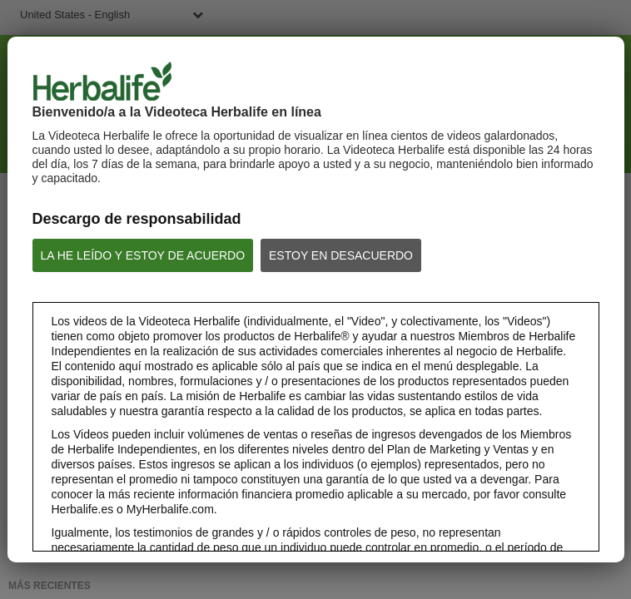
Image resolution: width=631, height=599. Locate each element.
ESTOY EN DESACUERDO (341, 255)
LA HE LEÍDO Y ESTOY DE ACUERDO (143, 255)
